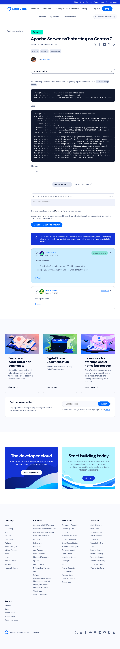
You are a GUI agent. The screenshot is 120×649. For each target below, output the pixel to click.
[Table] (68, 196)
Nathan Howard (51, 252)
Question (37, 32)
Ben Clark (45, 59)
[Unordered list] (58, 196)
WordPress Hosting (97, 561)
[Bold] (34, 196)
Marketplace (67, 561)
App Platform (38, 550)
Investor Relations (11, 568)
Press (7, 553)
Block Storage (38, 564)
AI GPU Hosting (96, 525)
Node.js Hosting (96, 553)
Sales (7, 609)
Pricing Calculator (68, 568)
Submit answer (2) (62, 184)
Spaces (36, 561)
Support (8, 605)
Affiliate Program (11, 550)
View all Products (40, 594)
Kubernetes (37, 543)
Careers (89, 2)
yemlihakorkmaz (51, 290)
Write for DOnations (69, 536)
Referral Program (11, 546)
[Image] (46, 196)
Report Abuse (10, 612)
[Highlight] (49, 196)
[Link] (44, 196)
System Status (10, 616)
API (34, 571)
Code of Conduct (68, 578)
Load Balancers (39, 553)
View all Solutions (97, 568)
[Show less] (110, 252)
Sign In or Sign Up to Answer (47, 224)
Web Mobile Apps (97, 557)
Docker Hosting (96, 550)
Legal (7, 557)
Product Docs (70, 16)
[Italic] (36, 196)
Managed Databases (41, 557)
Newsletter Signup (69, 557)
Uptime (36, 575)
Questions (54, 16)
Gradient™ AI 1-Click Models (43, 532)
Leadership (9, 528)
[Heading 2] (53, 196)
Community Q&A (68, 528)
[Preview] (110, 196)
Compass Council (68, 550)
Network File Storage (41, 568)
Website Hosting (96, 543)
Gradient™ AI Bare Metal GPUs (44, 528)
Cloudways (37, 591)
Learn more (53, 387)
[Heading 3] (56, 196)
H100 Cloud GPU (96, 528)
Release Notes (67, 575)
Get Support (99, 2)
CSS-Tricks (66, 532)
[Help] (112, 196)
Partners (8, 543)
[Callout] (66, 196)
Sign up (107, 9)
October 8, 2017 (51, 293)
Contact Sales (111, 2)
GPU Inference (96, 536)
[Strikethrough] (41, 196)
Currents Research (69, 539)
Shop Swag (66, 582)
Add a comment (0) (83, 184)
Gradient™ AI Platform (41, 536)
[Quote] (63, 196)
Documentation (67, 571)
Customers (9, 539)
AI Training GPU (96, 532)
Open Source (67, 553)
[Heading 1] (51, 196)
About (7, 525)
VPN (92, 546)
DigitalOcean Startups (70, 543)
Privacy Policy (10, 561)
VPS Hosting (95, 539)
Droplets (36, 539)
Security (8, 564)
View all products (31, 472)
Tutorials (42, 16)
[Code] (71, 196)
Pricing (64, 564)
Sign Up (13, 387)
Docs (82, 2)
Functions (37, 546)
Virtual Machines (96, 564)
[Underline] (39, 196)
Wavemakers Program (70, 546)
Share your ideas (11, 620)
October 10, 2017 (52, 255)
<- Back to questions (14, 31)
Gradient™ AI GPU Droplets (43, 525)
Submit (104, 403)
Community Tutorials (69, 525)
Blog (76, 2)
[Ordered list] (61, 196)
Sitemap (35, 632)
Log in (96, 9)
